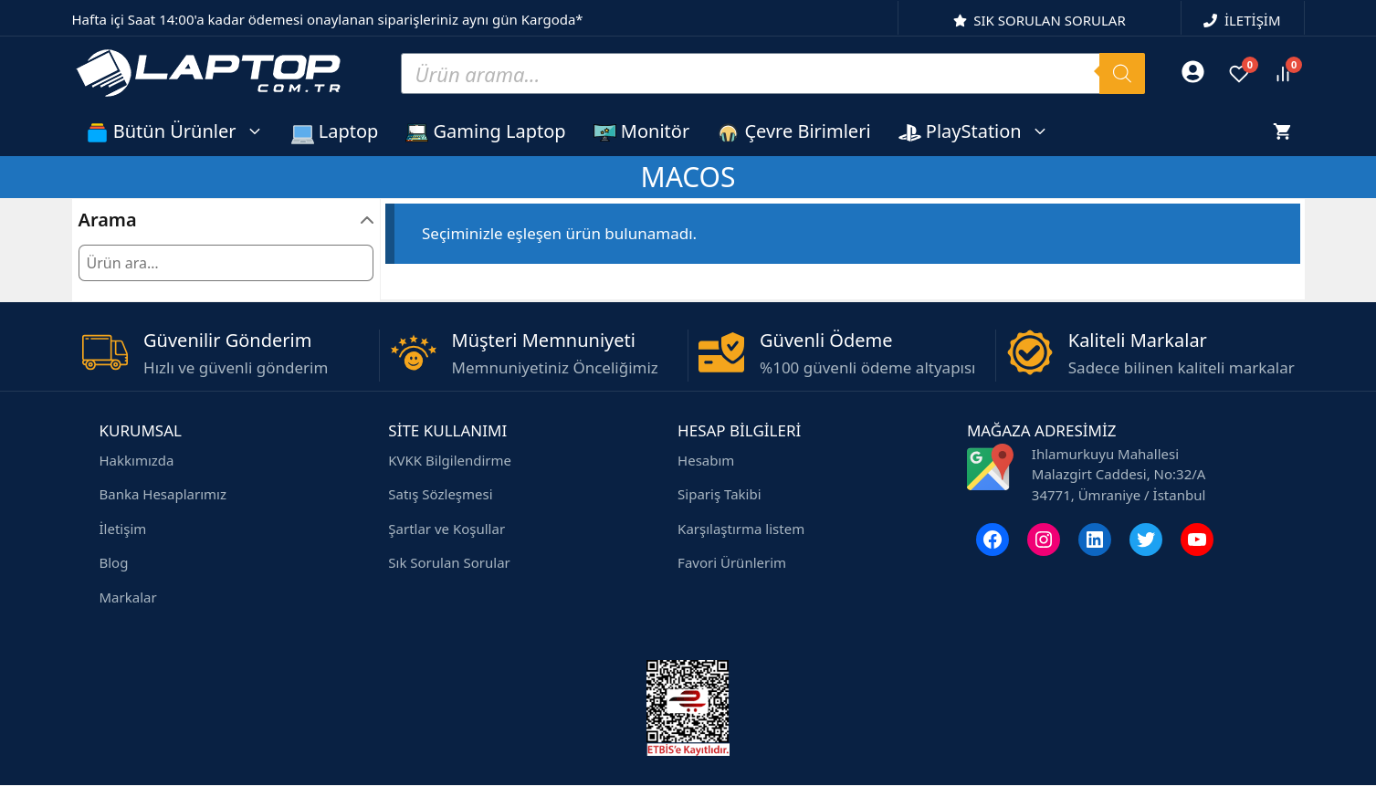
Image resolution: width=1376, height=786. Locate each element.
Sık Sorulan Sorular (449, 562)
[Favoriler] (1239, 74)
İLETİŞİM (1252, 20)
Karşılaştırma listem (740, 528)
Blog (114, 562)
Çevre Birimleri (793, 131)
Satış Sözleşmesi (440, 494)
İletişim (123, 528)
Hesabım (705, 460)
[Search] (1122, 73)
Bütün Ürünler (182, 131)
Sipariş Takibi (719, 494)
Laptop (335, 131)
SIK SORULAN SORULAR (1049, 20)
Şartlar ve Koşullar (446, 528)
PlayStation (980, 131)
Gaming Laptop (485, 131)
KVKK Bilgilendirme (449, 460)
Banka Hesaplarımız (163, 494)
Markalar (128, 597)
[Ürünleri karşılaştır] (1283, 74)
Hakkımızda (137, 460)
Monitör (641, 131)
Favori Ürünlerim (731, 562)
